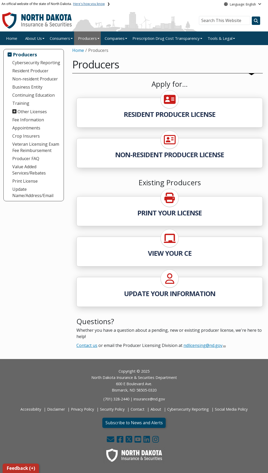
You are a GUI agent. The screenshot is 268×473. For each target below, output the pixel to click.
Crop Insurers (26, 136)
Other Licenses (32, 112)
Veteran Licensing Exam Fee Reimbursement (35, 147)
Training (20, 103)
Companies (115, 38)
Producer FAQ (25, 158)
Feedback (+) (21, 468)
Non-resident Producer (35, 79)
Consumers (60, 38)
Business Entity (27, 87)
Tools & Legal (220, 38)
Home (11, 38)
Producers (87, 38)
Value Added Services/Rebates (29, 170)
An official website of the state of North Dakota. (53, 4)
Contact (137, 409)
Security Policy (112, 409)
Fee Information (28, 120)
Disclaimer (56, 409)
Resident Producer (30, 71)
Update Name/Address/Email (32, 192)
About (155, 409)
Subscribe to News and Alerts (134, 423)
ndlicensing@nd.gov (202, 345)
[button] (111, 440)
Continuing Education (33, 95)
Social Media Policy (231, 409)
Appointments (26, 128)
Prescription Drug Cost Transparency (166, 38)
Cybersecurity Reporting (36, 63)
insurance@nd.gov (149, 398)
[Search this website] (256, 21)
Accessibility (30, 409)
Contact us (86, 345)
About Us (33, 38)
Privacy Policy (82, 409)
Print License (25, 181)
